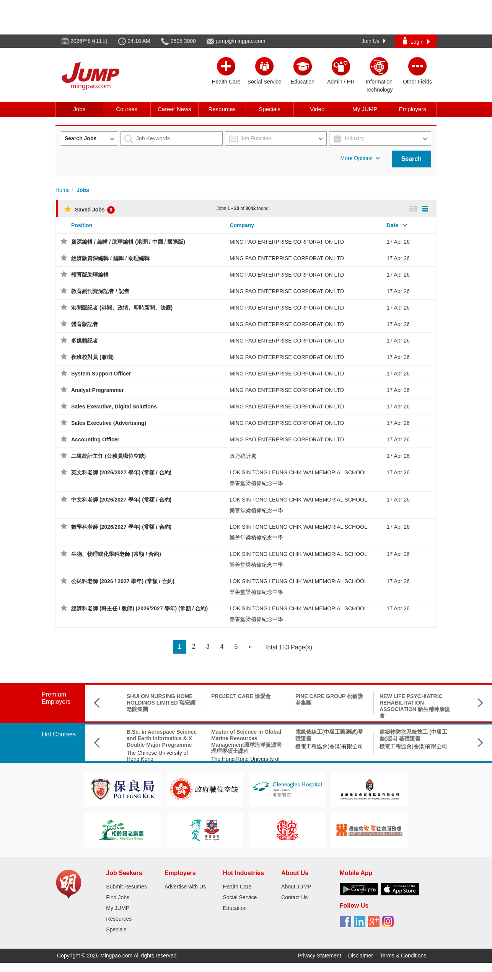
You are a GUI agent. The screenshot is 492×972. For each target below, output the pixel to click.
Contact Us (294, 897)
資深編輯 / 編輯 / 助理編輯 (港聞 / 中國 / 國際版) (128, 242)
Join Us (374, 41)
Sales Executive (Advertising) (108, 423)
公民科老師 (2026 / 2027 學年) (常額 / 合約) (122, 581)
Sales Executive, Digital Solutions (114, 406)
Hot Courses (59, 734)
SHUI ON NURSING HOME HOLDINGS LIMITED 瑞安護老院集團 (161, 702)
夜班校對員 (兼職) (92, 357)
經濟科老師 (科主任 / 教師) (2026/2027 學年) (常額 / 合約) (139, 608)
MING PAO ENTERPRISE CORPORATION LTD (287, 242)
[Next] (250, 647)
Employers (412, 109)
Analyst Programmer (97, 390)
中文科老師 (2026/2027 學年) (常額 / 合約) (121, 500)
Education (234, 908)
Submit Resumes (126, 886)
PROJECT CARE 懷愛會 (241, 696)
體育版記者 (84, 324)
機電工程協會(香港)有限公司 (329, 746)
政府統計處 (243, 456)
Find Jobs (117, 897)
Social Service (240, 897)
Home (62, 190)
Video (317, 109)
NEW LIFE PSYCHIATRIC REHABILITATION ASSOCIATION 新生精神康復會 (415, 705)
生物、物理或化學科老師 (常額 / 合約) (116, 554)
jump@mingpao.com (241, 41)
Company (242, 225)
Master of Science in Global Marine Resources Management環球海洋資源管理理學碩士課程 (246, 741)
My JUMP (364, 109)
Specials (269, 109)
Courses (126, 109)
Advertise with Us (185, 886)
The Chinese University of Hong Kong (157, 756)
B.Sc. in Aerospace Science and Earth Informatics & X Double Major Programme (162, 738)
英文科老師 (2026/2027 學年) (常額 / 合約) (121, 472)
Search (411, 159)
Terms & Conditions (403, 955)
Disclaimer (360, 955)
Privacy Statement (319, 955)
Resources (222, 109)
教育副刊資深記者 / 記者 (100, 291)
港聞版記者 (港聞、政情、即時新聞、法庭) (122, 308)
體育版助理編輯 (90, 275)
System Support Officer (101, 373)
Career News (174, 109)
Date (392, 225)
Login (416, 41)
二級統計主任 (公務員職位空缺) (108, 456)
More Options (360, 158)
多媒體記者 (84, 341)
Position (81, 225)
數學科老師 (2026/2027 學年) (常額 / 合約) (121, 527)
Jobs (79, 109)
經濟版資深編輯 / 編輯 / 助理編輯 (110, 258)
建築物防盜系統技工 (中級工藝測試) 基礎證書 (413, 735)
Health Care (237, 886)
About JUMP (296, 886)
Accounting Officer (95, 439)
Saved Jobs (89, 210)
